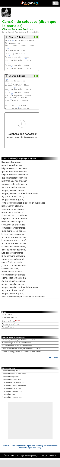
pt (46, 456)
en (43, 456)
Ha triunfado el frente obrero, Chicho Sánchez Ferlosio (21, 349)
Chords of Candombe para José (13, 382)
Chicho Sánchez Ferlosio (17, 29)
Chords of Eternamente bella (12, 397)
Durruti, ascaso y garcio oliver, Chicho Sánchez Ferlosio (21, 352)
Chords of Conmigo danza (11, 371)
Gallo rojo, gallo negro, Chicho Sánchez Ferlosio (18, 340)
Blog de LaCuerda (11, 321)
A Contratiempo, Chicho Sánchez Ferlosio (16, 343)
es (39, 456)
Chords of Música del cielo (11, 388)
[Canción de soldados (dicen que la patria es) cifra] (38, 447)
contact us (52, 456)
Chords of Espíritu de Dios (11, 380)
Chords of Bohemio (8, 394)
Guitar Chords (7, 315)
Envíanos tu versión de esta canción (22, 129)
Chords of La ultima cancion (12, 391)
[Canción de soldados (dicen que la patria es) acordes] (22, 446)
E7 (9, 83)
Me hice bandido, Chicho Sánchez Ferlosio (17, 346)
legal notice (25, 456)
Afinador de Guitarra (9, 318)
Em (13, 41)
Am (8, 41)
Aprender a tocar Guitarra (11, 324)
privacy (34, 456)
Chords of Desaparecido (10, 377)
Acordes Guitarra (8, 327)
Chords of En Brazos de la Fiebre (14, 385)
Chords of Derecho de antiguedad (14, 374)
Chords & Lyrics (17, 37)
